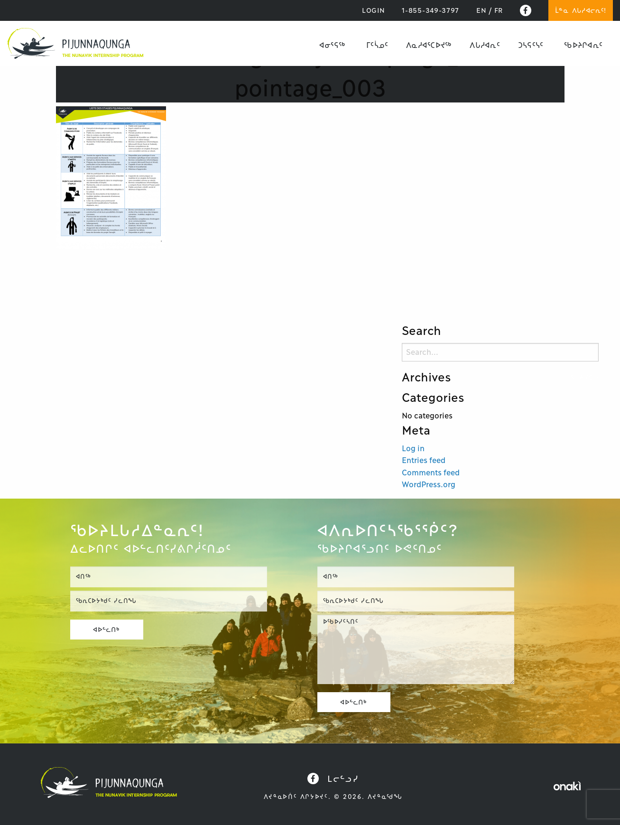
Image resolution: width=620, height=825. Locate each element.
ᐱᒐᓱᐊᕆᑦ (485, 45)
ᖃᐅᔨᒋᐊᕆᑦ (583, 45)
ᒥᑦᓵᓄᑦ (377, 45)
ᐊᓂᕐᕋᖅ (332, 45)
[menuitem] (332, 45)
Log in (413, 448)
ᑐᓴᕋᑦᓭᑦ (530, 45)
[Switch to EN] (481, 10)
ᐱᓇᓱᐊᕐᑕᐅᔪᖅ (429, 45)
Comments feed (431, 472)
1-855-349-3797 (430, 10)
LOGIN (373, 10)
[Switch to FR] (498, 10)
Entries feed (423, 460)
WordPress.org (428, 484)
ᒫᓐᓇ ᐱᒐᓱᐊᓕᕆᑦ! (580, 10)
